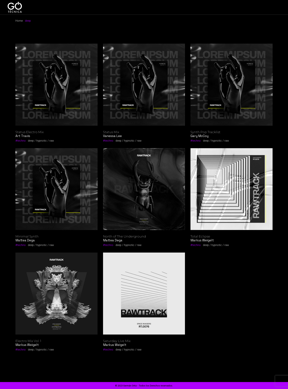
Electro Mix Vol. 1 (28, 341)
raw (51, 141)
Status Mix (111, 132)
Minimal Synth (27, 236)
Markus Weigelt (202, 240)
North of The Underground (124, 236)
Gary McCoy (199, 136)
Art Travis (22, 136)
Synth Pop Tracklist (205, 132)
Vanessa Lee (112, 136)
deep (31, 141)
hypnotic (41, 141)
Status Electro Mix (29, 132)
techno (21, 141)
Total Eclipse (200, 236)
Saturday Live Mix (117, 341)
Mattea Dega (25, 240)
